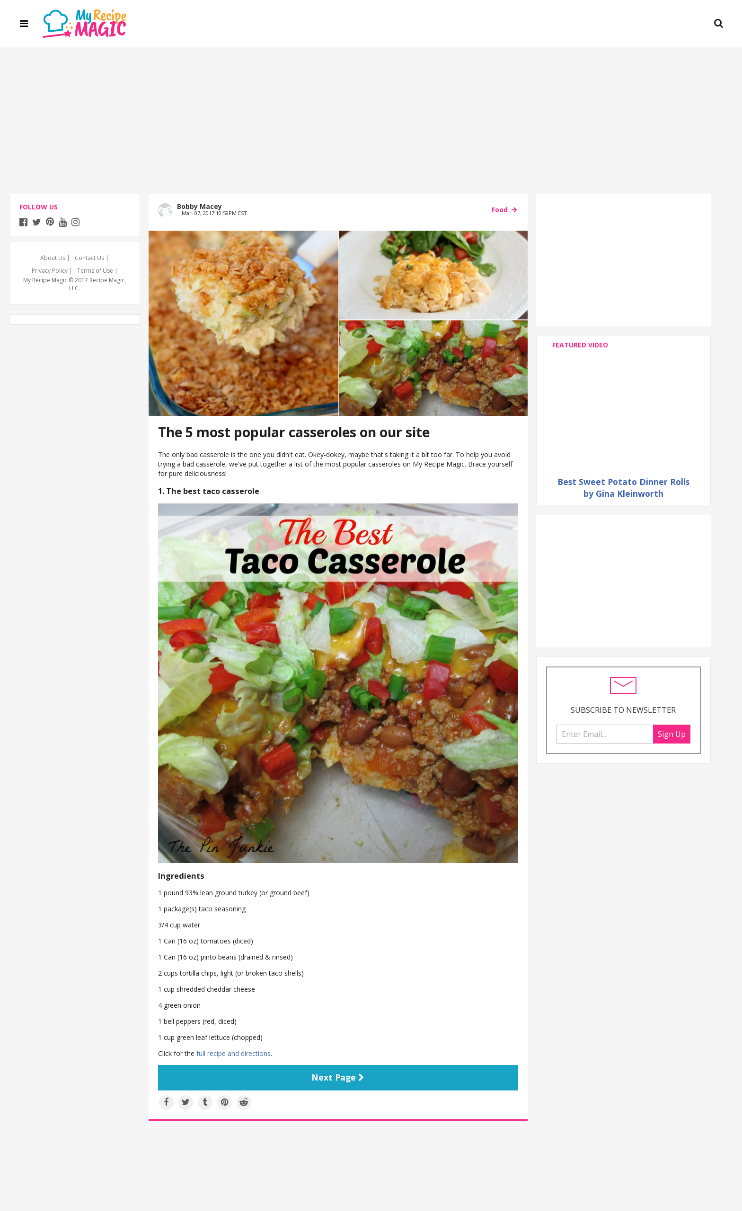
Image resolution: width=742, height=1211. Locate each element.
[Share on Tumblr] (205, 1102)
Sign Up (672, 734)
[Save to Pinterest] (224, 1102)
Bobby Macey (199, 206)
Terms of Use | (97, 271)
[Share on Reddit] (244, 1102)
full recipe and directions (233, 1053)
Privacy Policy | (52, 271)
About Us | (55, 258)
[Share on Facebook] (166, 1102)
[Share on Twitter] (185, 1102)
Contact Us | (92, 258)
